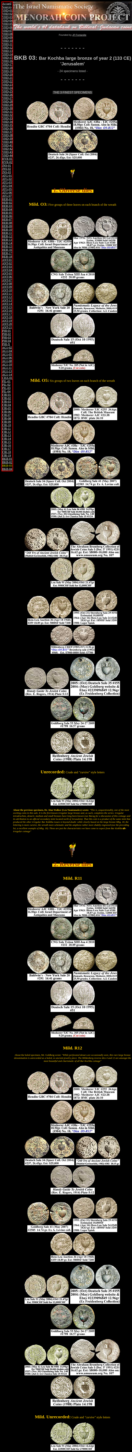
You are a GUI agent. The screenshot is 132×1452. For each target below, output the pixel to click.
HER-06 (7, 216)
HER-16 (7, 249)
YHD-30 (7, 108)
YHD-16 (7, 61)
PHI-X (6, 344)
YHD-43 (7, 152)
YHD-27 (7, 98)
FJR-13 (6, 435)
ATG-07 (7, 195)
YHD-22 (7, 81)
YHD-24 (7, 88)
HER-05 (7, 212)
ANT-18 (7, 317)
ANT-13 (7, 300)
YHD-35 (7, 125)
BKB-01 (7, 458)
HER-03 (7, 206)
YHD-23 (7, 84)
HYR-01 (7, 158)
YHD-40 (7, 141)
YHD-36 (7, 128)
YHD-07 (7, 30)
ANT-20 (7, 324)
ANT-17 (7, 313)
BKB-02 (7, 462)
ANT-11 (7, 293)
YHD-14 (7, 54)
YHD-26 (7, 94)
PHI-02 (6, 334)
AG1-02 (7, 347)
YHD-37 (7, 131)
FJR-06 (6, 411)
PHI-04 (6, 340)
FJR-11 (6, 428)
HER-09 (7, 226)
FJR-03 (6, 401)
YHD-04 (7, 20)
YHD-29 (7, 104)
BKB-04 (7, 469)
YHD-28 (7, 101)
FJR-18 (6, 452)
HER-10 (7, 229)
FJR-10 (6, 425)
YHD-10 (7, 40)
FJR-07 (6, 415)
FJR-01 (6, 394)
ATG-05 (7, 189)
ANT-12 (7, 297)
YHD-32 (7, 115)
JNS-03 (6, 172)
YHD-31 (7, 111)
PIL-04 (6, 391)
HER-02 (7, 202)
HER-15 (7, 246)
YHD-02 (7, 13)
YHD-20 (7, 74)
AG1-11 (7, 367)
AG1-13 (7, 371)
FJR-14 (6, 438)
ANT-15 (7, 307)
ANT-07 (7, 280)
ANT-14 (7, 303)
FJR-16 (6, 445)
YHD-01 (7, 10)
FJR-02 (6, 398)
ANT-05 (7, 273)
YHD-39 (7, 138)
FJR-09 (6, 421)
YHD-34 (7, 121)
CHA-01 (7, 378)
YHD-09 (7, 37)
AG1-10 (7, 364)
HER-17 (7, 253)
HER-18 (7, 256)
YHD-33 (7, 118)
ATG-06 (7, 192)
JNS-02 (6, 168)
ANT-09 (7, 286)
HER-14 (7, 243)
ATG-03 (7, 182)
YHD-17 (7, 64)
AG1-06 (7, 357)
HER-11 (7, 233)
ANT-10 (7, 290)
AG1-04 (7, 351)
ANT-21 (7, 327)
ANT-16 (7, 310)
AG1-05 (7, 354)
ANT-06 (7, 276)
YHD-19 (7, 71)
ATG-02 (7, 179)
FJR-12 (6, 431)
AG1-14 (7, 374)
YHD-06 (7, 27)
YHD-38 (7, 135)
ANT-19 (7, 320)
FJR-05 (6, 408)
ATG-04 (7, 185)
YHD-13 (7, 50)
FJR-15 (6, 442)
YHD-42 (7, 148)
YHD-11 (7, 44)
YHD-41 (7, 145)
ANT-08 (7, 283)
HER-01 (7, 199)
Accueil (6, 3)
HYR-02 (7, 162)
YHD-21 (7, 77)
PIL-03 (6, 388)
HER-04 (7, 209)
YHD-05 (7, 23)
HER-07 (7, 219)
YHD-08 (7, 34)
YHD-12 (7, 47)
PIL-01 (6, 381)
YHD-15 (7, 57)
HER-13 (7, 239)
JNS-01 (6, 165)
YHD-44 (7, 155)
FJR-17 (6, 448)
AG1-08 (7, 361)
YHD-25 (7, 91)
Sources (7, 7)
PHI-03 (6, 337)
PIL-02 (6, 384)
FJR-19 (6, 455)
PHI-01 (6, 330)
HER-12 (7, 236)
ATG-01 (7, 175)
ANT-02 (7, 263)
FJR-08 (6, 418)
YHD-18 (7, 67)
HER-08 (7, 222)
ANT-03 (7, 266)
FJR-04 (6, 405)
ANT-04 (7, 270)
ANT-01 (7, 260)
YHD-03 (7, 17)
